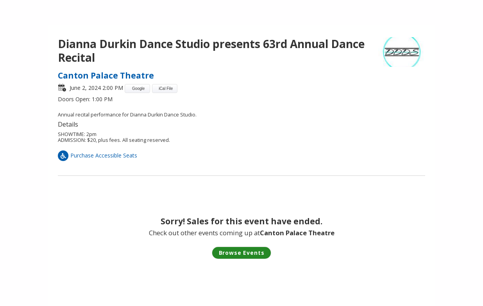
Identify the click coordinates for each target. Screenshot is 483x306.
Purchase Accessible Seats (97, 155)
